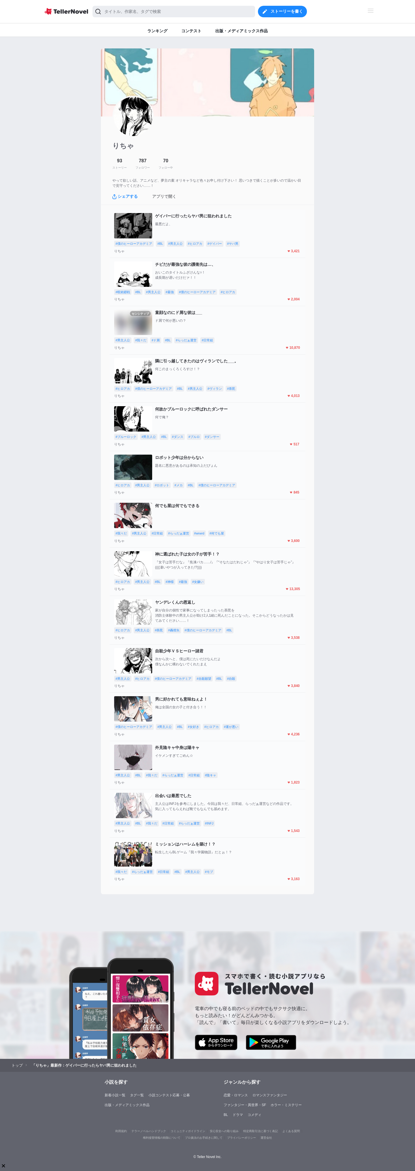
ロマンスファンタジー (269, 1095)
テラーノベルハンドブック (148, 1131)
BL (226, 1115)
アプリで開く (164, 196)
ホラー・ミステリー (286, 1105)
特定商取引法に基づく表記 (260, 1131)
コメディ (254, 1115)
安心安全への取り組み (224, 1131)
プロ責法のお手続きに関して (203, 1137)
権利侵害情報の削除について (161, 1137)
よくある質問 (291, 1131)
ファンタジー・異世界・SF (245, 1105)
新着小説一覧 (115, 1095)
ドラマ (238, 1115)
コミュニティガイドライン (188, 1131)
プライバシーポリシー (241, 1137)
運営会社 (266, 1137)
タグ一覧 (137, 1095)
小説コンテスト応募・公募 (169, 1095)
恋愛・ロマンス (236, 1095)
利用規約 (121, 1131)
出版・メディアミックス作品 (127, 1105)
